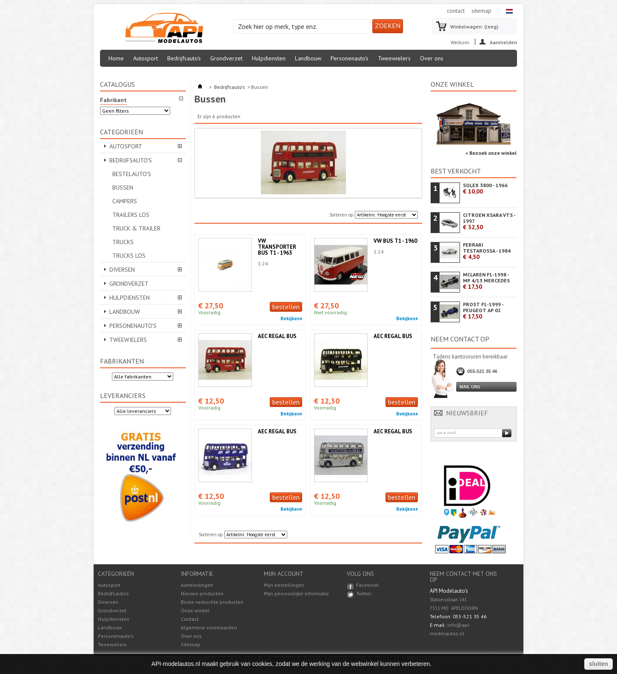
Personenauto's (349, 58)
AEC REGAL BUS (277, 336)
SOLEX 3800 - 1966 (485, 188)
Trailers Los (130, 215)
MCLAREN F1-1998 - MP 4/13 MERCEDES (486, 281)
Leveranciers (123, 395)
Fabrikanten (122, 361)
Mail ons (470, 386)
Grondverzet (226, 58)
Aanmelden (503, 42)
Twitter (363, 593)
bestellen (286, 306)
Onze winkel (452, 84)
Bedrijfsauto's (184, 58)
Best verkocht (456, 171)
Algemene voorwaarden (209, 627)
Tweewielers (394, 58)
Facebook (367, 585)
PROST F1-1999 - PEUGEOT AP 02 (483, 310)
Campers (124, 201)
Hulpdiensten (269, 58)
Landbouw (308, 58)
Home (116, 58)
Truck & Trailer (136, 228)
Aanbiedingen (197, 585)
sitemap (481, 10)
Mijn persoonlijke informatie (296, 594)
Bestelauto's (131, 174)
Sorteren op (341, 215)
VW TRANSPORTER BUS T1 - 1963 (277, 246)
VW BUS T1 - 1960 (395, 241)
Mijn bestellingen (284, 585)
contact (456, 10)
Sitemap (190, 644)
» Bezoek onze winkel (491, 153)
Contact (190, 619)
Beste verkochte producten (212, 602)
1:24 (263, 263)
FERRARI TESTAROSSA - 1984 (487, 251)
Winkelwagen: (474, 26)
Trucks (123, 242)
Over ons (431, 58)
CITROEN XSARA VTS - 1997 (489, 221)
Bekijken (290, 318)
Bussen (122, 187)
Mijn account (283, 573)
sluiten (598, 663)
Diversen (122, 269)
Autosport (145, 58)
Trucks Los (129, 255)
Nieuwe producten (202, 593)
